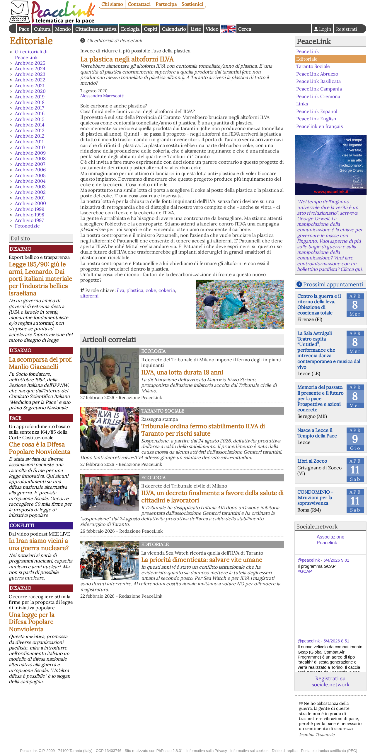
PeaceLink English (316, 119)
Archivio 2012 (30, 136)
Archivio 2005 (30, 175)
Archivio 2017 (29, 108)
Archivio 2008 (30, 158)
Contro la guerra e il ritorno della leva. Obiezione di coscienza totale (319, 304)
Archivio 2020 (30, 91)
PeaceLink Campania (319, 89)
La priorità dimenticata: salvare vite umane (201, 560)
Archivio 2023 (30, 74)
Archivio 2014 (30, 125)
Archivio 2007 (30, 164)
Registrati (346, 29)
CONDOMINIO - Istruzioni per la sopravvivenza (315, 497)
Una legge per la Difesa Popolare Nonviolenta (31, 622)
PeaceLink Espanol (316, 111)
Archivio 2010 (30, 147)
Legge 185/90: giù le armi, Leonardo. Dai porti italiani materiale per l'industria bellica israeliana (40, 279)
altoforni (89, 296)
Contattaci (139, 4)
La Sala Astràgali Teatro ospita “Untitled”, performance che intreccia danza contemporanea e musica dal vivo (328, 350)
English (228, 28)
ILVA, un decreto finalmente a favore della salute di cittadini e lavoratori (212, 496)
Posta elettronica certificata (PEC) (329, 750)
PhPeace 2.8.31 (169, 750)
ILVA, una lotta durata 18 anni (182, 372)
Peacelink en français (319, 126)
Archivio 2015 (30, 119)
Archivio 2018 (30, 102)
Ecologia (130, 29)
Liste (195, 29)
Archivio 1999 (29, 209)
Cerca (244, 29)
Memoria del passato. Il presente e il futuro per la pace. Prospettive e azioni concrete (320, 398)
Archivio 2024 (30, 68)
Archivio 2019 (30, 97)
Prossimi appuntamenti (333, 284)
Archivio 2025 (30, 63)
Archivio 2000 (30, 203)
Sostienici (192, 4)
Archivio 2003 (30, 186)
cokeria (166, 290)
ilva (120, 290)
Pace (24, 29)
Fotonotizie (27, 226)
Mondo (63, 29)
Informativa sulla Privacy (206, 750)
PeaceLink (313, 41)
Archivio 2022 (30, 80)
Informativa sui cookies (249, 750)
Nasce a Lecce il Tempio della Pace (317, 433)
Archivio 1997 (29, 220)
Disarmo (20, 249)
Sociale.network (317, 526)
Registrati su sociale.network (331, 681)
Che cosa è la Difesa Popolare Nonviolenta (39, 448)
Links (302, 104)
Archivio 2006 (30, 169)
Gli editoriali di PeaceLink (31, 54)
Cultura (42, 29)
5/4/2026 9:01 (336, 560)
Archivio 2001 (30, 198)
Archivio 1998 (29, 215)
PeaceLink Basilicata (318, 81)
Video (212, 29)
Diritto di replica (285, 750)
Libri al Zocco (312, 461)
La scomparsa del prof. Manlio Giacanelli (40, 363)
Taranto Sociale (162, 411)
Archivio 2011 (29, 141)
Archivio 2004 (30, 181)
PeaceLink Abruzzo (317, 74)
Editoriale (31, 41)
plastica (135, 290)
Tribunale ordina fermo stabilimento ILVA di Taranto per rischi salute (203, 429)
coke (151, 290)
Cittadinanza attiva (95, 29)
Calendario (174, 29)
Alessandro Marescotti (102, 95)
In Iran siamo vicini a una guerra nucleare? (39, 544)
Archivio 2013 (30, 130)
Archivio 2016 (30, 113)
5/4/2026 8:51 (336, 641)
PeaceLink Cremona (318, 96)
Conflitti (22, 525)
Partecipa (166, 4)
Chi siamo (112, 4)
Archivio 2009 (30, 153)
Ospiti (150, 29)
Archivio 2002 (30, 192)
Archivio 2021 (30, 85)
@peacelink (309, 560)
